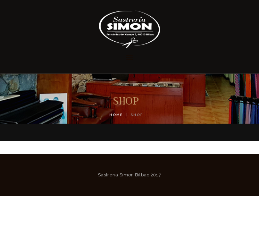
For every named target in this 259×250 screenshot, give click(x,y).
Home (116, 115)
